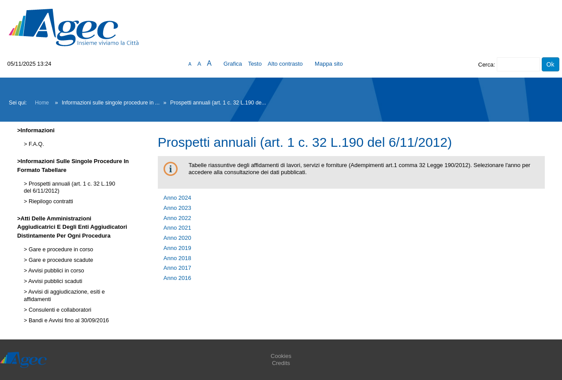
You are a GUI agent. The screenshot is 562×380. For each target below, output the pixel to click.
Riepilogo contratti (50, 201)
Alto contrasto (285, 63)
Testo (255, 63)
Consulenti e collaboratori (59, 310)
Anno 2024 (177, 197)
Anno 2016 (177, 278)
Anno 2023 (177, 208)
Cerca (486, 64)
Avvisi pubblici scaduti (54, 281)
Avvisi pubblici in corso (55, 271)
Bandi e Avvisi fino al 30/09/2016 (68, 320)
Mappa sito (329, 63)
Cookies (281, 356)
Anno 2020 (177, 238)
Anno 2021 (177, 227)
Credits (281, 363)
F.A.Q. (35, 144)
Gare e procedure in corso (60, 249)
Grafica (232, 63)
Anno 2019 (177, 248)
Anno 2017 (177, 268)
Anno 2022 (177, 218)
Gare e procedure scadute (60, 260)
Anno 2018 (177, 258)
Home (42, 103)
